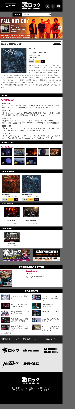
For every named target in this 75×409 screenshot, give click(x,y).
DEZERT (30, 274)
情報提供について (10, 339)
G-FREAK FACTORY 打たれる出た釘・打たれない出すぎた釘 (50, 328)
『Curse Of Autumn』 (11, 196)
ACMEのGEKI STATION (50, 312)
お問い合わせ (44, 388)
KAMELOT (12, 244)
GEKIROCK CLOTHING (51, 350)
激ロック (10, 350)
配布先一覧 (51, 339)
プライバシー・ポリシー (24, 390)
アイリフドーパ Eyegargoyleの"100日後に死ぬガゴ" (50, 298)
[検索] (34, 14)
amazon (31, 61)
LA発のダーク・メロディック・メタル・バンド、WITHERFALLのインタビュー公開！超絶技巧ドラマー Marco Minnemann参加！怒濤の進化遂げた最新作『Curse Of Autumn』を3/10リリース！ (30, 123)
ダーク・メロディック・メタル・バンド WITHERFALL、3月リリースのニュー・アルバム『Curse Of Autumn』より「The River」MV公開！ (31, 137)
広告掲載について (31, 339)
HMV (42, 61)
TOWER (37, 61)
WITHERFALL (34, 49)
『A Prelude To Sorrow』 (39, 53)
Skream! (31, 350)
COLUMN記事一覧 (6, 333)
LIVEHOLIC (31, 364)
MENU (12, 6)
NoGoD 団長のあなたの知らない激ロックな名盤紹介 (19, 328)
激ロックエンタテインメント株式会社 (30, 380)
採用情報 (29, 388)
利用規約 (45, 390)
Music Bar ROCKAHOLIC (10, 364)
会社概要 (16, 388)
